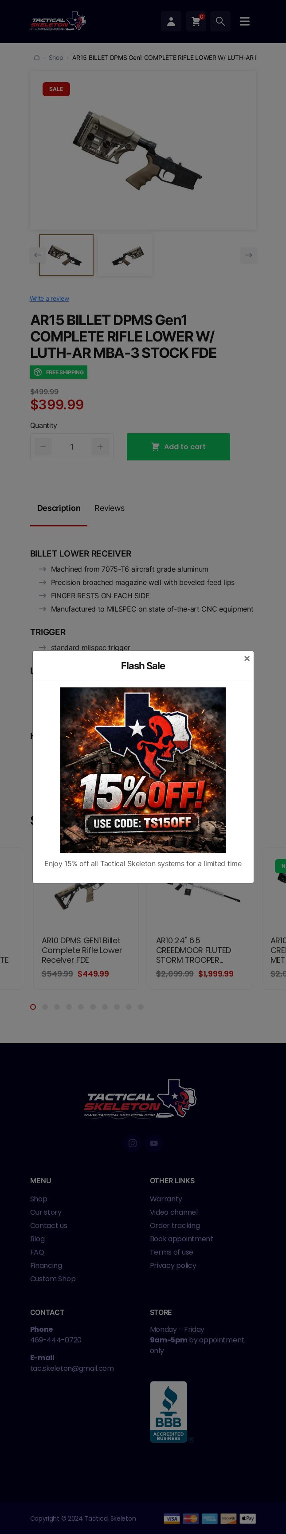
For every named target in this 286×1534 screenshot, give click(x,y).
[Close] (247, 658)
